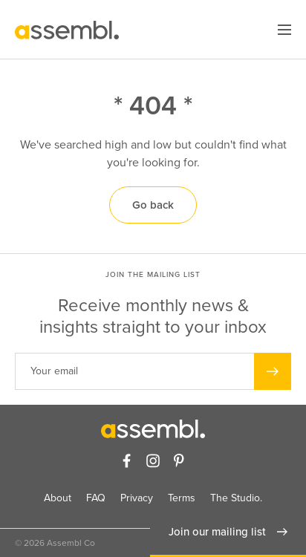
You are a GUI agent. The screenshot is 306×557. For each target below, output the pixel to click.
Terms (181, 498)
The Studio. (236, 498)
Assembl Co (71, 543)
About (57, 498)
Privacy (136, 498)
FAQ (95, 498)
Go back (153, 205)
